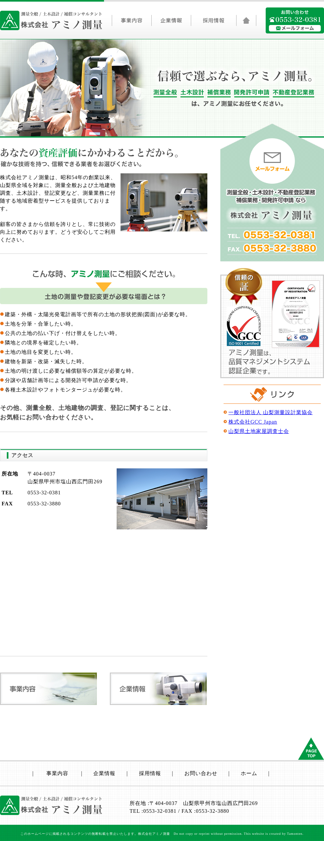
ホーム (249, 773)
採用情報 (213, 22)
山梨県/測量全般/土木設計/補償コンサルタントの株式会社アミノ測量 (51, 20)
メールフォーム (272, 161)
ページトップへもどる (311, 748)
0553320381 (295, 19)
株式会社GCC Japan (252, 422)
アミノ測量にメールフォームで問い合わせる (295, 28)
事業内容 (131, 22)
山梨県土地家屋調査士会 (258, 431)
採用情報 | (161, 773)
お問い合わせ (200, 773)
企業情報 (171, 22)
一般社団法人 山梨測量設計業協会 (270, 412)
